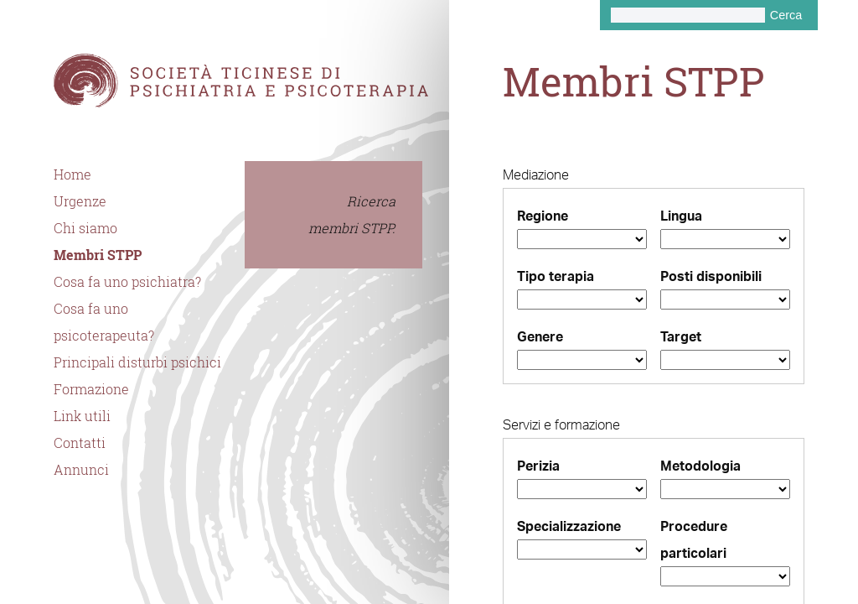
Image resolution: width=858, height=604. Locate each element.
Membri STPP (98, 255)
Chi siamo (85, 228)
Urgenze (80, 201)
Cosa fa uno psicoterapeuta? (104, 322)
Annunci (81, 470)
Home (72, 174)
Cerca (786, 15)
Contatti (80, 443)
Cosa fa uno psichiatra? (127, 282)
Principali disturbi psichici (137, 362)
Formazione (91, 389)
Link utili (82, 416)
